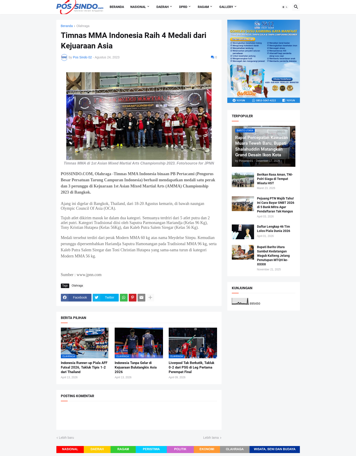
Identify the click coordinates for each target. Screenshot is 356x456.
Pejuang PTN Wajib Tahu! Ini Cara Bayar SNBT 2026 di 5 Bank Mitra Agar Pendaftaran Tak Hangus (275, 205)
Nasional (138, 7)
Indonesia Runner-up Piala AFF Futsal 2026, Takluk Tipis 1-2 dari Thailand (84, 367)
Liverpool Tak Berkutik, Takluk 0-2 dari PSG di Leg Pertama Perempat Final (191, 367)
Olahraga (82, 26)
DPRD (183, 7)
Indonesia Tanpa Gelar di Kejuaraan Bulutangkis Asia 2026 (136, 367)
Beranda (117, 7)
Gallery (226, 7)
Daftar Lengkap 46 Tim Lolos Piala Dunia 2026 (273, 229)
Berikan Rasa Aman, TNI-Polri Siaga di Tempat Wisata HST (275, 179)
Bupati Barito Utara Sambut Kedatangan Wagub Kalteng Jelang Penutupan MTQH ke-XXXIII (273, 255)
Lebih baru (66, 437)
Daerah (162, 7)
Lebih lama (211, 437)
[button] (285, 7)
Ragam (203, 7)
